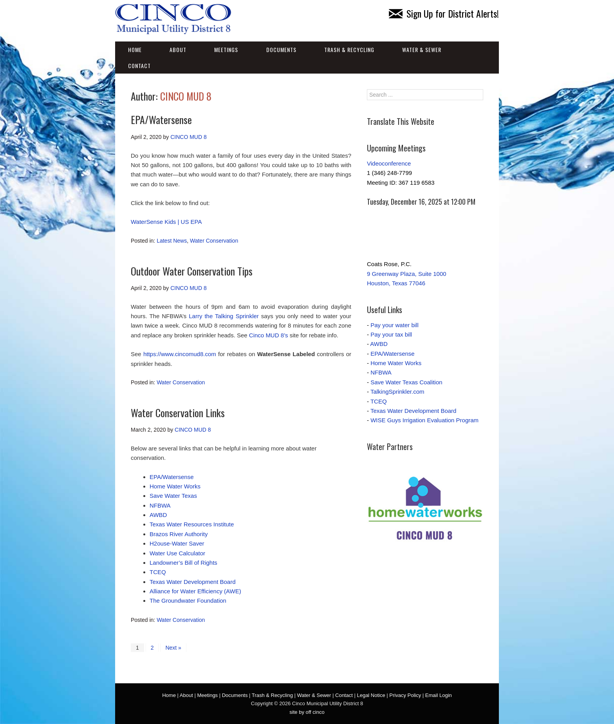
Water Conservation (214, 241)
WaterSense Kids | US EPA (166, 221)
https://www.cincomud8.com (179, 354)
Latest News (172, 241)
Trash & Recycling (349, 49)
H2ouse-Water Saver (177, 543)
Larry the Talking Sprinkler (224, 316)
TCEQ (158, 572)
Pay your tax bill (391, 334)
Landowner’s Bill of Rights (183, 562)
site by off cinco (306, 712)
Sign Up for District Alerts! (444, 13)
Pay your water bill (394, 325)
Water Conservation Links (178, 412)
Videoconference (389, 163)
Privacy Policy (405, 695)
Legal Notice (371, 695)
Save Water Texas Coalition (406, 382)
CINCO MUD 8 (185, 96)
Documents (281, 49)
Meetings (226, 49)
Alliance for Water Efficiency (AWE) (195, 591)
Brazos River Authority (179, 534)
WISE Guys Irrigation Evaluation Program (424, 420)
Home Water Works (175, 486)
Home (135, 49)
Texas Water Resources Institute (192, 524)
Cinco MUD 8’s (268, 335)
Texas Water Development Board (193, 581)
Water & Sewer (421, 49)
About (178, 49)
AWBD (158, 514)
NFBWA (160, 505)
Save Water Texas (173, 495)
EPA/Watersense (161, 119)
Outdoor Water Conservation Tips (192, 271)
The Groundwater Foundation (188, 600)
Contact (139, 65)
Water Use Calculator (177, 553)
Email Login (438, 695)
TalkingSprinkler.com (397, 391)
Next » (173, 648)
